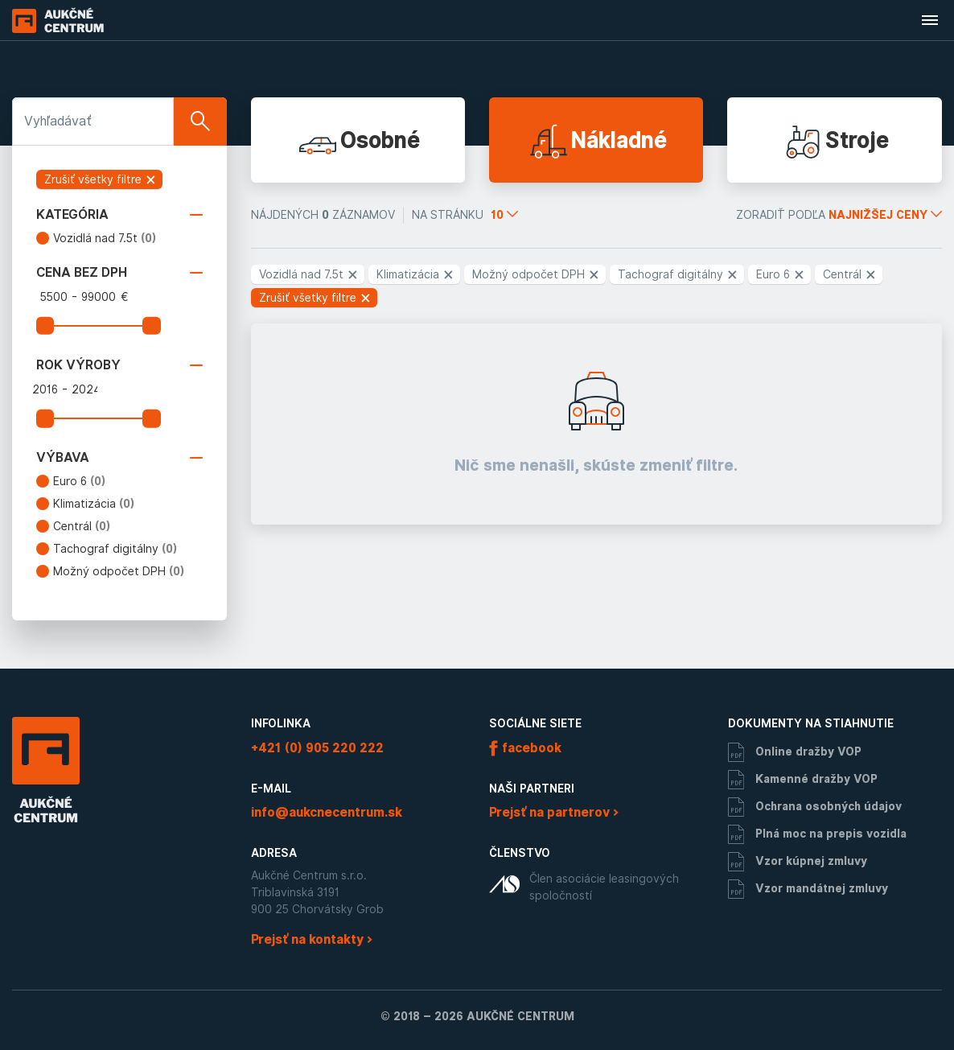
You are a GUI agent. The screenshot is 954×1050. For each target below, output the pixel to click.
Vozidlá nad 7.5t (105, 238)
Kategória (119, 214)
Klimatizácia (94, 503)
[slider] (45, 326)
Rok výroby (119, 365)
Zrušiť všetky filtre (100, 179)
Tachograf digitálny (115, 548)
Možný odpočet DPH (119, 571)
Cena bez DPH (119, 272)
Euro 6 (79, 481)
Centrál (82, 526)
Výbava (119, 457)
